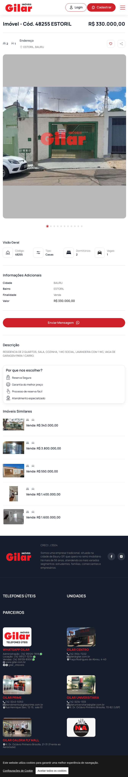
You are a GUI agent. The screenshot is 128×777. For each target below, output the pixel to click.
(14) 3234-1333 (77, 701)
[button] (47, 226)
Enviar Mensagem (64, 322)
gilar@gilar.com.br (79, 656)
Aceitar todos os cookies (52, 770)
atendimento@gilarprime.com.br (24, 704)
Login (76, 7)
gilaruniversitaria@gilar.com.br (87, 704)
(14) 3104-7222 (77, 653)
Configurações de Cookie (18, 770)
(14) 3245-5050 (14, 701)
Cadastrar (101, 7)
